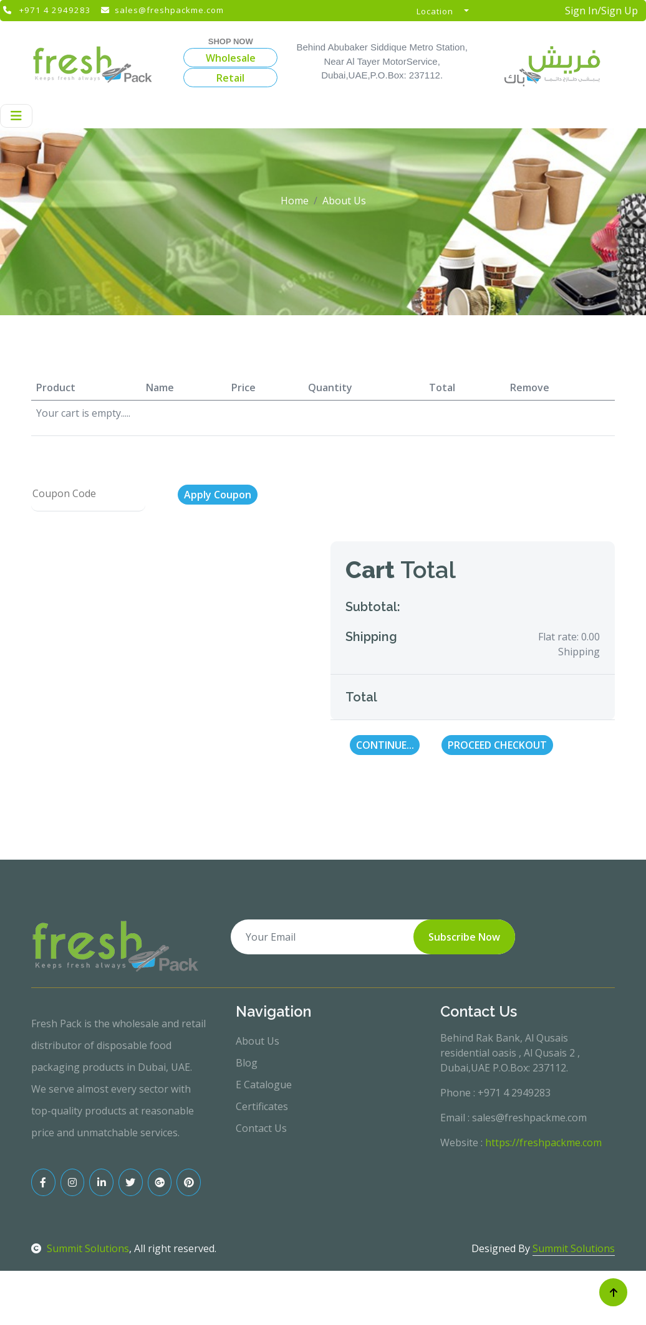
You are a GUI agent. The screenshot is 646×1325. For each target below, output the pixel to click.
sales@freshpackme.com (169, 10)
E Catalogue (264, 1139)
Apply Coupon (217, 549)
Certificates (262, 1161)
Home (295, 255)
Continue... (385, 800)
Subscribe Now (464, 992)
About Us (257, 1096)
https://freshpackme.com (543, 1197)
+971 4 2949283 (55, 10)
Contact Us (261, 1183)
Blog (247, 1117)
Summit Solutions (80, 1303)
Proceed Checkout (497, 800)
